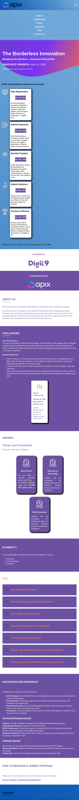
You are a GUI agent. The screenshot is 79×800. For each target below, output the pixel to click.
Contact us (39, 34)
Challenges (39, 19)
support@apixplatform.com (13, 768)
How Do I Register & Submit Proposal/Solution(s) (21, 741)
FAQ (39, 30)
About (39, 15)
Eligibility (39, 26)
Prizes (39, 23)
